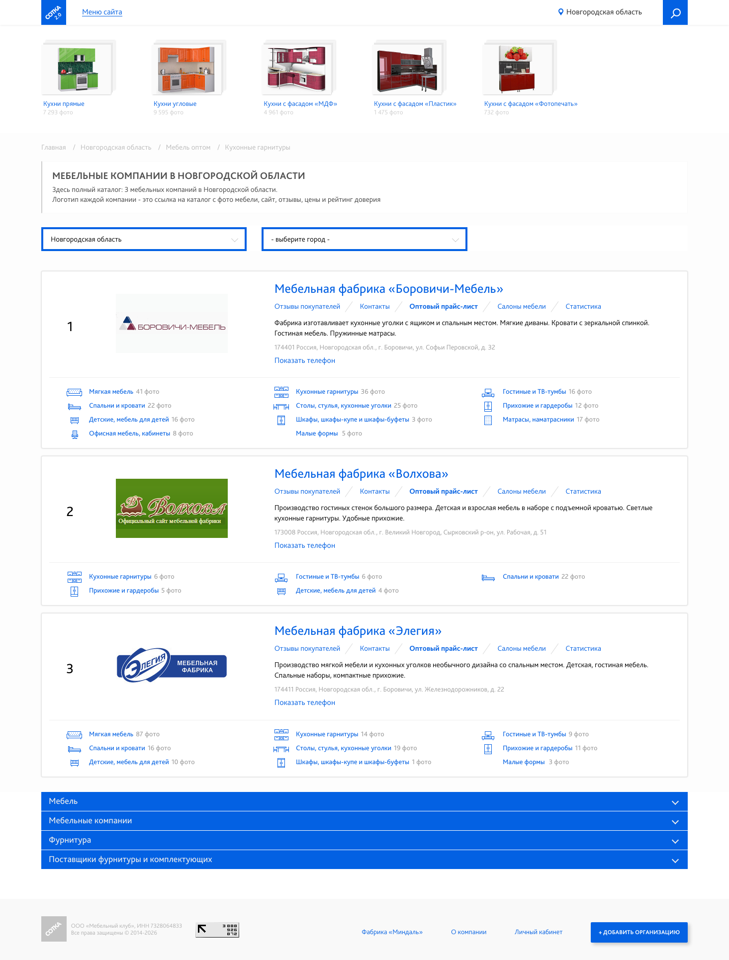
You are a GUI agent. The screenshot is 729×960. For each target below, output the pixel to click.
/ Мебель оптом (182, 147)
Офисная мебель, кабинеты (129, 433)
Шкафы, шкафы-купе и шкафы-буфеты (352, 420)
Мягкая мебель (111, 392)
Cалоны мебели (522, 306)
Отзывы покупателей (307, 306)
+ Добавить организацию (639, 932)
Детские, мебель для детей (129, 420)
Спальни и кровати (117, 406)
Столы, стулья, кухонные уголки (343, 406)
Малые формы (318, 433)
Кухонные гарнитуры (327, 392)
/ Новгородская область (110, 147)
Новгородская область (604, 11)
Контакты (375, 306)
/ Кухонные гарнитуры (251, 147)
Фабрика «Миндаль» (392, 932)
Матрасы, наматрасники (538, 420)
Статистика (583, 306)
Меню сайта (102, 12)
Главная (53, 147)
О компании (468, 932)
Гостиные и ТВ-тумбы (534, 392)
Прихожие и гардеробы (537, 406)
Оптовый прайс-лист (443, 306)
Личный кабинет (538, 932)
